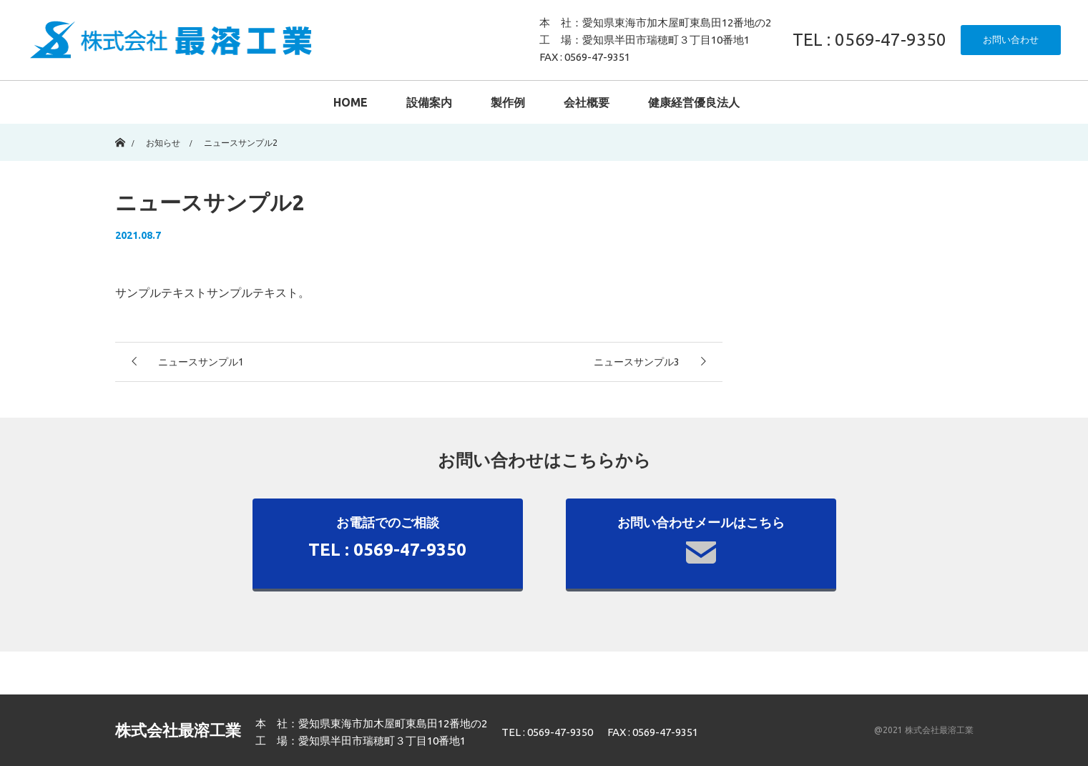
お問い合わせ (1011, 39)
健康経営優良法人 (694, 102)
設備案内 (429, 102)
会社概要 (586, 102)
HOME (350, 102)
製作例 (508, 102)
